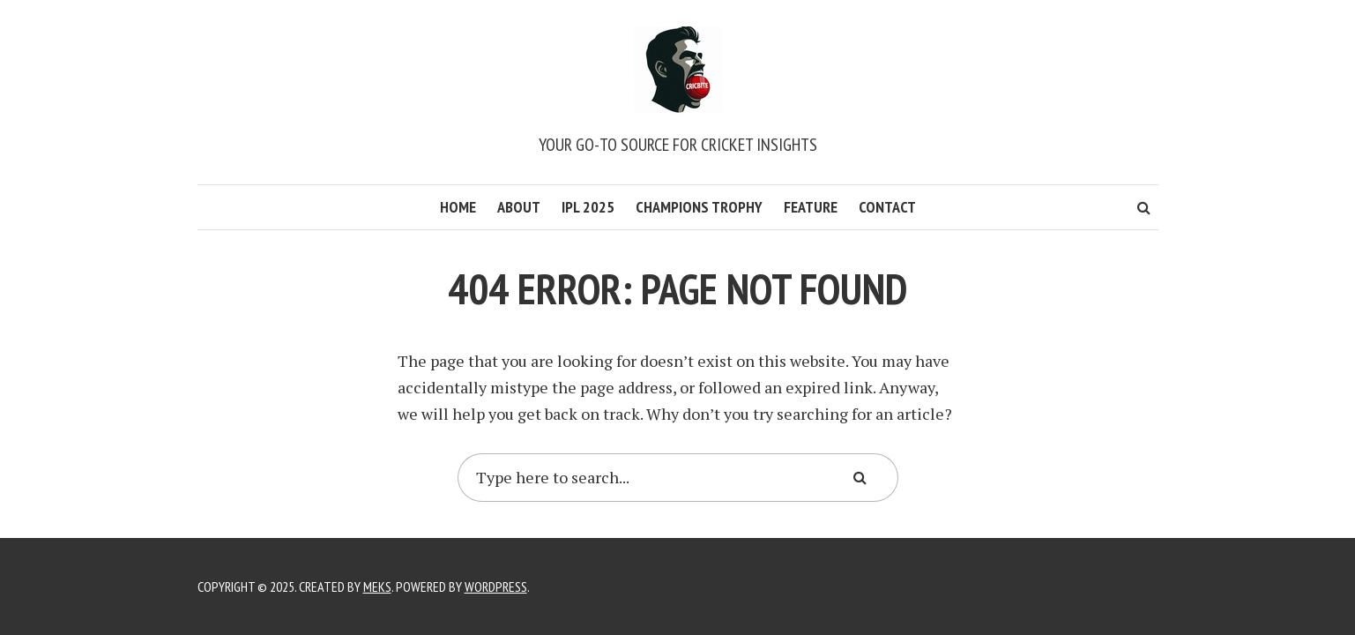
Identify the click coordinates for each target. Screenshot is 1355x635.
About (518, 207)
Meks (377, 586)
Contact (887, 207)
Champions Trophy (699, 207)
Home (458, 207)
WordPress (496, 586)
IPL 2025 (588, 207)
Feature (811, 207)
